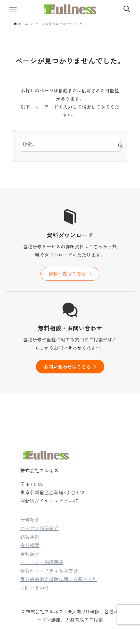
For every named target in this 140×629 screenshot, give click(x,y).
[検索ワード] (70, 144)
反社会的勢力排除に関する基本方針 (58, 578)
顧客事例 (29, 536)
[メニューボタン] (13, 9)
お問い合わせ (34, 587)
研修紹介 (29, 519)
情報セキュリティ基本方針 (49, 570)
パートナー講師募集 (41, 561)
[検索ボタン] (126, 9)
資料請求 (29, 553)
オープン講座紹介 (39, 528)
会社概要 (29, 545)
